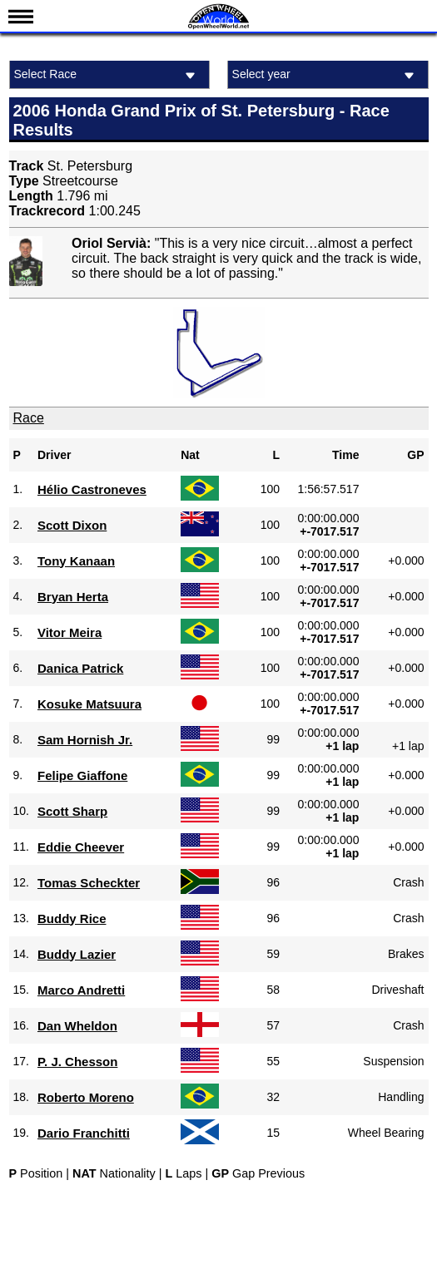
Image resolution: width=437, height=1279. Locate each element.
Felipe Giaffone (82, 775)
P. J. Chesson (77, 1061)
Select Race (107, 75)
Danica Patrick (80, 668)
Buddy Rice (72, 918)
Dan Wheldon (77, 1026)
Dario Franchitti (83, 1133)
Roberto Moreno (85, 1097)
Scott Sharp (72, 811)
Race (28, 418)
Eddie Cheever (80, 847)
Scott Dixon (72, 525)
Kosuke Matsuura (89, 704)
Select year (326, 75)
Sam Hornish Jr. (84, 740)
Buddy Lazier (76, 954)
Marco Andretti (81, 990)
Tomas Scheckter (88, 883)
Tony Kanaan (76, 561)
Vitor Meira (69, 632)
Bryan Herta (72, 597)
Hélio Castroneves (91, 489)
